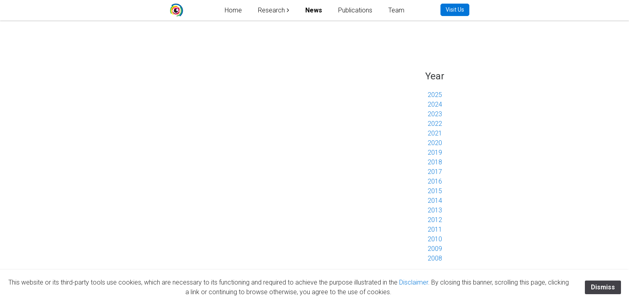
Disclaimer (413, 282)
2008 (435, 258)
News (313, 10)
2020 (435, 143)
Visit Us (455, 9)
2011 (435, 229)
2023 (435, 114)
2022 (435, 123)
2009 (435, 248)
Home (233, 10)
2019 (435, 152)
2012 (435, 220)
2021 (435, 133)
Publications (355, 10)
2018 (435, 162)
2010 (435, 239)
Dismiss (603, 287)
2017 (435, 172)
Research (271, 10)
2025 (435, 95)
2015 (435, 191)
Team (396, 10)
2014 (435, 200)
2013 (435, 210)
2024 (435, 104)
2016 (435, 181)
